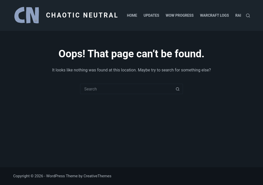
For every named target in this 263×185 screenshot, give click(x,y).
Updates (151, 15)
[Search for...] (126, 89)
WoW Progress (180, 15)
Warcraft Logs (214, 15)
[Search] (248, 15)
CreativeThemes (97, 176)
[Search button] (178, 89)
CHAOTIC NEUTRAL (82, 15)
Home (132, 15)
